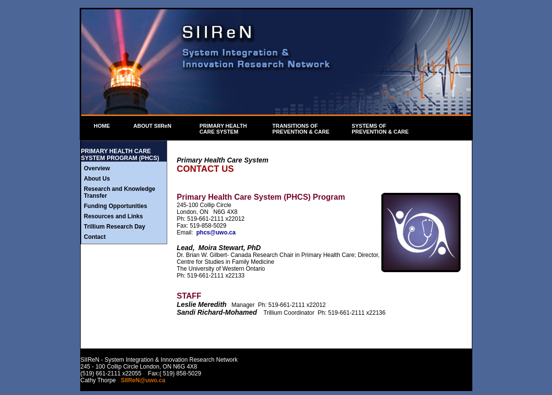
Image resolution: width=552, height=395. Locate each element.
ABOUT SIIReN (154, 126)
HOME (100, 126)
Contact (95, 236)
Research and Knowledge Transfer (119, 192)
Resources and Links (113, 216)
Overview (97, 168)
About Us (97, 178)
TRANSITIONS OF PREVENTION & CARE (304, 129)
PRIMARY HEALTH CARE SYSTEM (226, 129)
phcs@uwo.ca (216, 232)
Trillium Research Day (114, 226)
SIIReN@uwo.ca (143, 380)
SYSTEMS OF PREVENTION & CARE (380, 129)
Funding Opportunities (115, 206)
